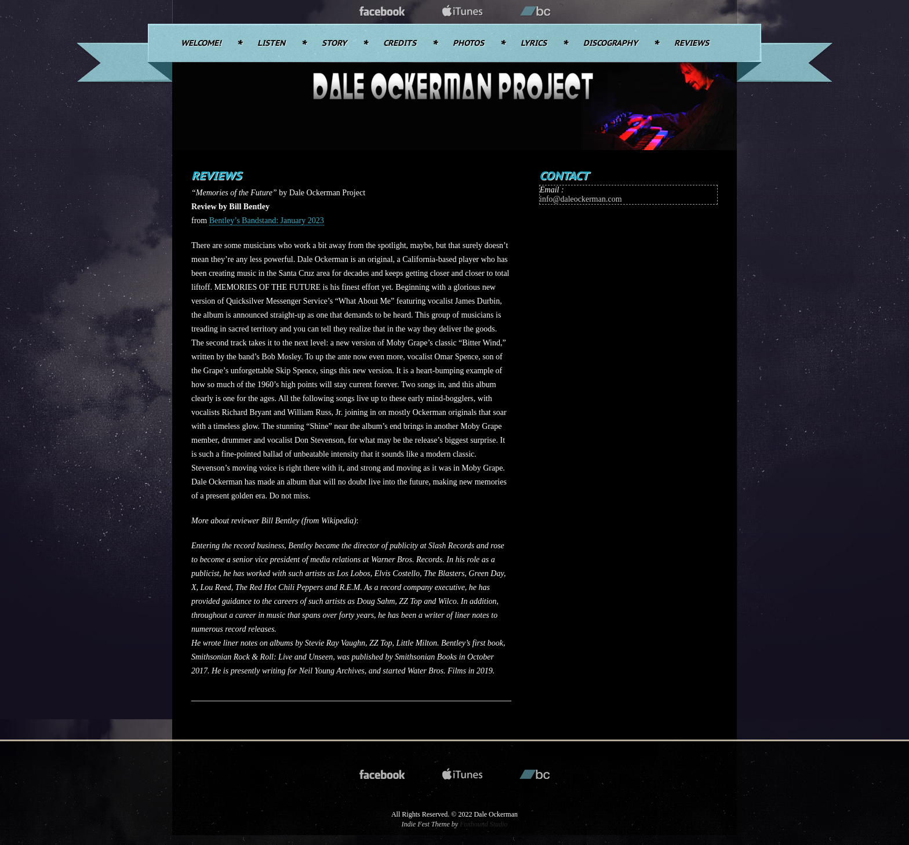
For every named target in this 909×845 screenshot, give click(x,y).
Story (334, 43)
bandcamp (535, 12)
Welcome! (201, 43)
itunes (462, 12)
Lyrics (534, 43)
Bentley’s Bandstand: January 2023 (266, 220)
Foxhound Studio (483, 824)
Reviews (691, 43)
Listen (271, 43)
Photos (468, 43)
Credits (399, 43)
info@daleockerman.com (581, 199)
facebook (382, 12)
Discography (610, 43)
